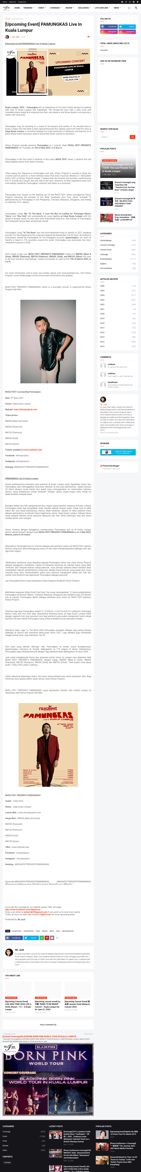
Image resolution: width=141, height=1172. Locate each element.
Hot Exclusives (118, 268)
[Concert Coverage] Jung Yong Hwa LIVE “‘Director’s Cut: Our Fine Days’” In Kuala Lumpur (125, 186)
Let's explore (101, 8)
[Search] (115, 137)
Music (52, 931)
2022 (118, 304)
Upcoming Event (68, 931)
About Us (12, 2)
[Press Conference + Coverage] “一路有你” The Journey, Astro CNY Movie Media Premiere (123, 1145)
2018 (118, 323)
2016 (118, 332)
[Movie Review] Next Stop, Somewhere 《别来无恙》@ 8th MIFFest (125, 217)
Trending (27, 8)
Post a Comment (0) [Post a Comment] (48, 1025)
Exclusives (83, 8)
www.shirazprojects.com (25, 409)
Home (5, 2)
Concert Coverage (118, 245)
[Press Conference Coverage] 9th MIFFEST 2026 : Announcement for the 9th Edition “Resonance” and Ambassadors (77, 1154)
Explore (118, 264)
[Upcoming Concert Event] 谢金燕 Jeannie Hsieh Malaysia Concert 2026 (77, 1004)
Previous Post (9, 1034)
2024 (118, 295)
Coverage (55, 8)
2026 (118, 286)
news (58, 931)
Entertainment (29, 931)
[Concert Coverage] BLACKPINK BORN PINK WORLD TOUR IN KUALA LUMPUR (39, 1036)
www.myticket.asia (33, 450)
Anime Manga (118, 240)
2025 (118, 290)
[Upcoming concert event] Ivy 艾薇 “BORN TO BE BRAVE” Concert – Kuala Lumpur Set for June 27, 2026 (47, 1005)
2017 (118, 328)
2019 (118, 318)
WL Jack (19, 949)
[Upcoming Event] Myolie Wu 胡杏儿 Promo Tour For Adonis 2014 (124, 1133)
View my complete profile (109, 433)
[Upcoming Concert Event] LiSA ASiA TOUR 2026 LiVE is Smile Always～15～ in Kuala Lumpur (18, 1005)
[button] (130, 8)
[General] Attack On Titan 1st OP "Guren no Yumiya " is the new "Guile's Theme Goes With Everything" (123, 1161)
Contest (7, 1162)
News (116, 8)
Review (69, 8)
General (44, 931)
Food (24, 1141)
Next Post (88, 1034)
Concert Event (18, 19)
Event (41, 8)
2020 (118, 314)
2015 (118, 337)
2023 (118, 300)
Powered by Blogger (109, 466)
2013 (118, 346)
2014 (118, 342)
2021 (118, 309)
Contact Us (22, 2)
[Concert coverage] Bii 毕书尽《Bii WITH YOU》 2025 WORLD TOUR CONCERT (125, 202)
